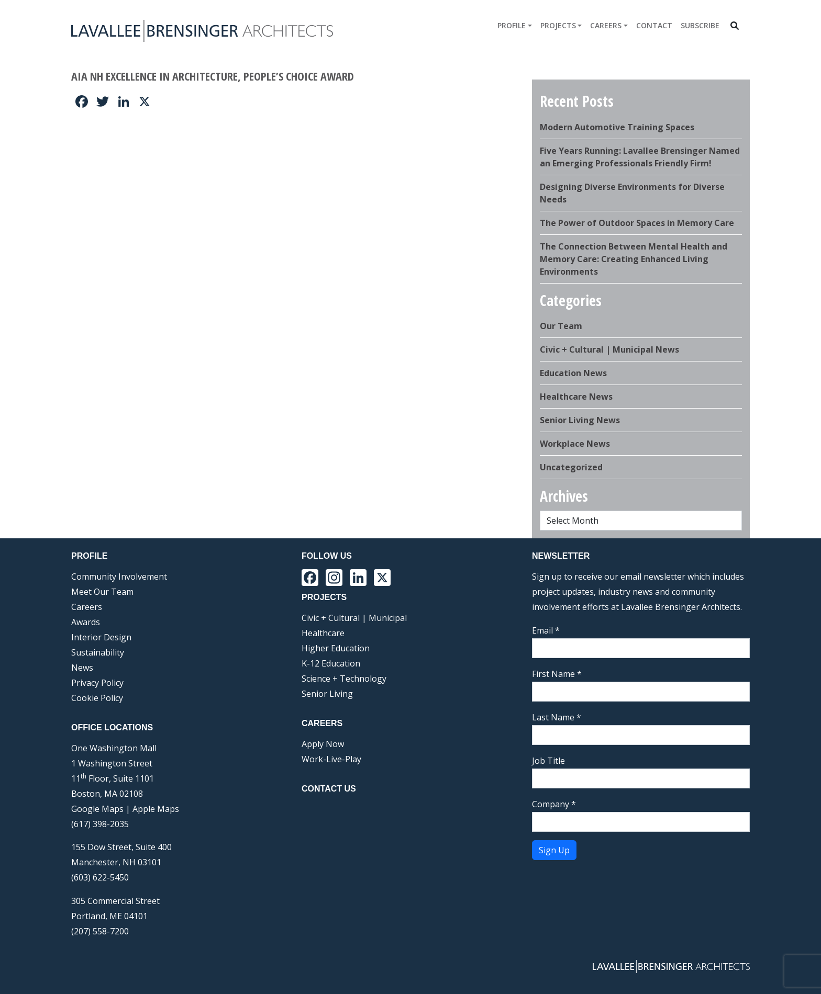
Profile (511, 25)
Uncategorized (571, 467)
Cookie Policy (97, 698)
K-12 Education (331, 663)
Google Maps (97, 809)
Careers (606, 25)
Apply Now (323, 744)
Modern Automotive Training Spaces (617, 127)
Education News (573, 373)
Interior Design (101, 637)
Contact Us (329, 788)
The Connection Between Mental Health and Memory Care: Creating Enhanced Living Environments (633, 259)
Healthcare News (576, 396)
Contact (654, 25)
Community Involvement (119, 576)
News (82, 667)
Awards (85, 622)
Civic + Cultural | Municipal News (609, 349)
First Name (557, 674)
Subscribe (700, 25)
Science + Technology (344, 678)
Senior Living (327, 693)
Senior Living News (580, 420)
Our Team (561, 326)
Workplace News (575, 443)
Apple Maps (155, 809)
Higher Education (336, 648)
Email (546, 630)
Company (554, 804)
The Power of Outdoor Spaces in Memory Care (637, 223)
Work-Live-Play (331, 759)
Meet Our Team (102, 591)
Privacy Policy (97, 682)
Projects (558, 25)
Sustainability (97, 652)
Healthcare (323, 633)
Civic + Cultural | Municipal (354, 618)
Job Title (548, 760)
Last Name (556, 717)
